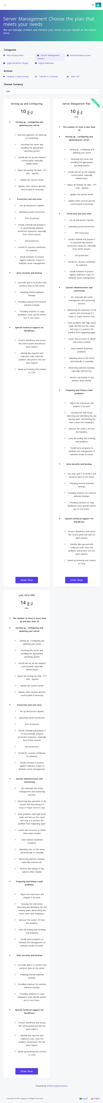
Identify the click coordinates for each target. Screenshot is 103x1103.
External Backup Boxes (79, 55)
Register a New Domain (16, 76)
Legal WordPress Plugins (15, 63)
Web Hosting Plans (13, 55)
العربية (84, 1098)
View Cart (73, 76)
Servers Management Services (48, 57)
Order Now (27, 580)
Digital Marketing (44, 63)
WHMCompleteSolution (57, 1086)
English (95, 1098)
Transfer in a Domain (46, 76)
